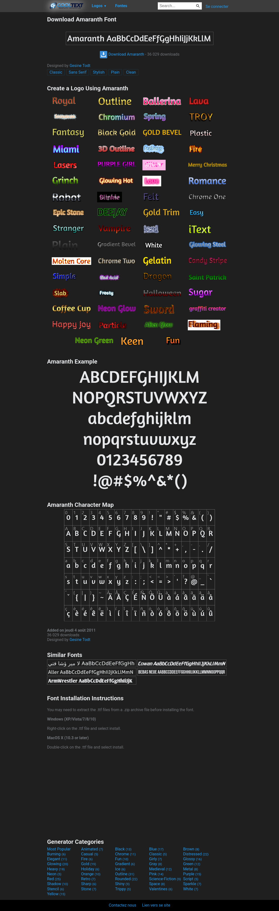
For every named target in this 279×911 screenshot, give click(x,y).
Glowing (57, 864)
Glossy (192, 859)
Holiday (90, 869)
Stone (88, 889)
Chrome (125, 854)
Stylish (99, 72)
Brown (191, 849)
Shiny (122, 883)
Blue (156, 849)
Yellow (56, 894)
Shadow (57, 883)
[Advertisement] (23, 89)
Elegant (57, 859)
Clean (131, 72)
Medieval (160, 869)
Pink (156, 874)
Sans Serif (78, 72)
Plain (115, 72)
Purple (192, 874)
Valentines (161, 889)
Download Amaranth (122, 54)
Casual (89, 854)
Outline (124, 874)
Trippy (123, 889)
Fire (87, 859)
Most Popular (59, 849)
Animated (92, 849)
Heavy (56, 869)
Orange (91, 874)
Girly (155, 859)
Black (123, 849)
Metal (190, 869)
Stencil (55, 889)
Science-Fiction (165, 879)
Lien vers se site (156, 905)
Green (191, 864)
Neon (54, 874)
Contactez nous (122, 905)
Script (190, 879)
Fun (121, 859)
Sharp (88, 883)
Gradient (125, 864)
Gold (88, 864)
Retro (88, 879)
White (190, 889)
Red (54, 879)
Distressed (196, 854)
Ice (120, 869)
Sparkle (192, 883)
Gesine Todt (80, 65)
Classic (56, 72)
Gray (155, 864)
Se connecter (217, 6)
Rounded (126, 879)
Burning (56, 854)
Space (157, 883)
